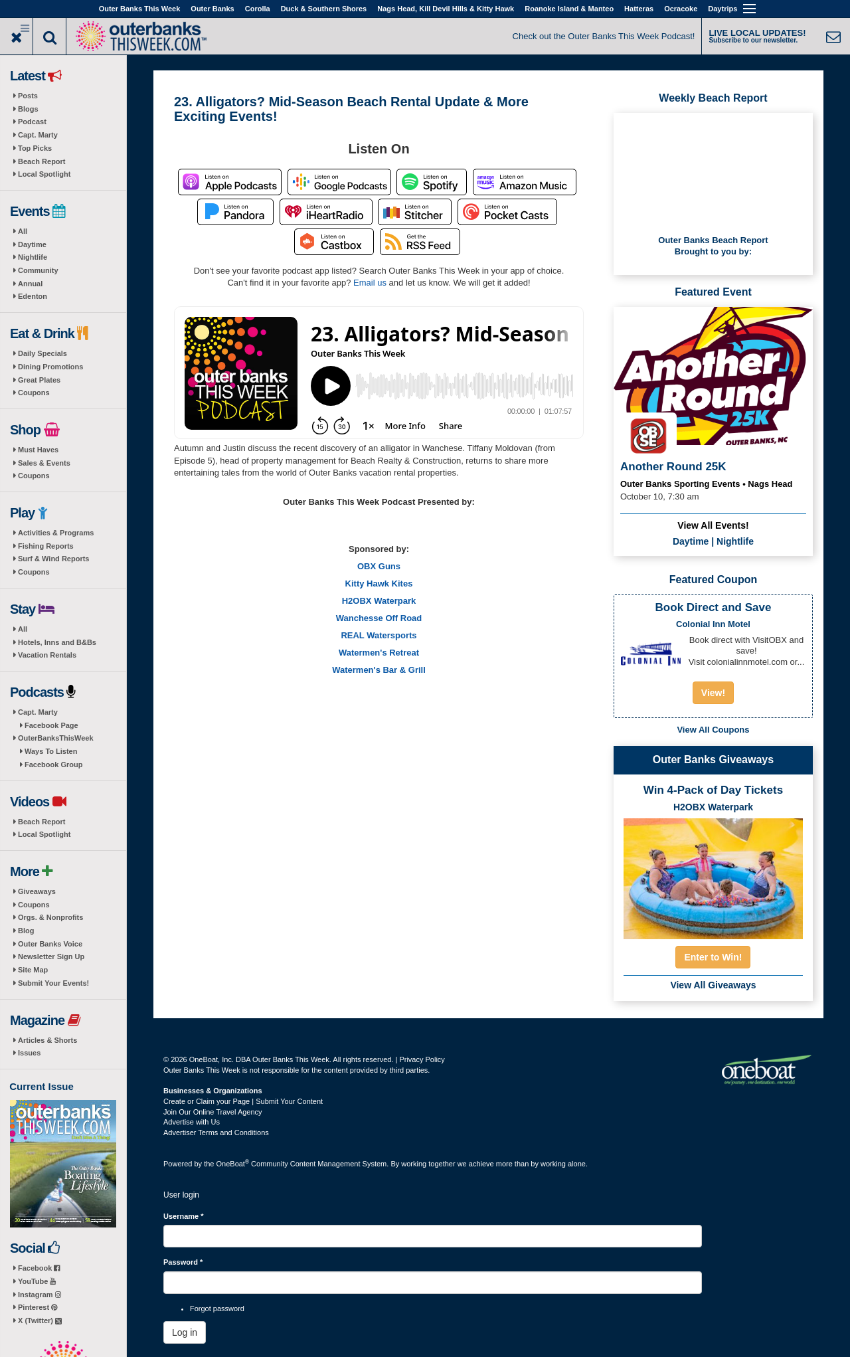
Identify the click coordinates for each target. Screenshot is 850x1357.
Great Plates (39, 380)
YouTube (37, 1281)
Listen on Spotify (431, 182)
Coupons (34, 393)
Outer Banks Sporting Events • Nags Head (706, 484)
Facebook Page (51, 725)
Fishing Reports (46, 546)
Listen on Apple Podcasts (230, 182)
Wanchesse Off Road (379, 618)
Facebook (39, 1268)
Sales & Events (44, 463)
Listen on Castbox (334, 241)
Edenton (32, 296)
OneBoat (233, 1164)
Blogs (28, 109)
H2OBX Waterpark (379, 601)
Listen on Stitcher (415, 212)
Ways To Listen (51, 751)
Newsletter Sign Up (51, 956)
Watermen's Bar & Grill (379, 670)
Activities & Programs (56, 533)
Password (183, 1262)
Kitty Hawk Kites (379, 583)
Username (183, 1216)
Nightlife (32, 257)
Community (38, 270)
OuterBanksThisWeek (56, 738)
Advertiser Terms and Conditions (216, 1132)
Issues (29, 1053)
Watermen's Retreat (379, 653)
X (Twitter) (40, 1320)
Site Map (33, 970)
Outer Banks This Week (140, 9)
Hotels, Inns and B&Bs (57, 642)
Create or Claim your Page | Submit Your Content (243, 1101)
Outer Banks (212, 9)
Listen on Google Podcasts (339, 182)
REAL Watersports (378, 635)
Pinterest (37, 1307)
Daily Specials (42, 353)
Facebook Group (53, 765)
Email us (369, 283)
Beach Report (42, 161)
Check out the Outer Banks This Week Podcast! (604, 36)
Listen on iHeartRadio (326, 212)
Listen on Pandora (235, 212)
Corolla (257, 9)
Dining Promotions (50, 367)
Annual (30, 284)
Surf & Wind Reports (53, 559)
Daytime (32, 244)
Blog (26, 931)
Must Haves (38, 450)
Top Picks (35, 148)
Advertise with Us (191, 1122)
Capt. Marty (38, 135)
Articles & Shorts (47, 1040)
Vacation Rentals (47, 655)
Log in (184, 1332)
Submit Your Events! (53, 983)
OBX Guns (378, 566)
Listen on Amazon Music (524, 182)
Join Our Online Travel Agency (212, 1112)
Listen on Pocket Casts (507, 212)
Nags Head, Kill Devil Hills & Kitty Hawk (445, 9)
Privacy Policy (421, 1059)
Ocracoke (680, 9)
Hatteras (638, 9)
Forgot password (217, 1308)
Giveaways (37, 891)
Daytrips (722, 9)
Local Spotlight (44, 174)
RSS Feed (420, 241)
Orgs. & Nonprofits (50, 917)
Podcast (32, 122)
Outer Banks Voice (50, 944)
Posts (28, 96)
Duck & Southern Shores (324, 9)
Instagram (39, 1295)
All (22, 231)
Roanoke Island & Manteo (569, 9)
